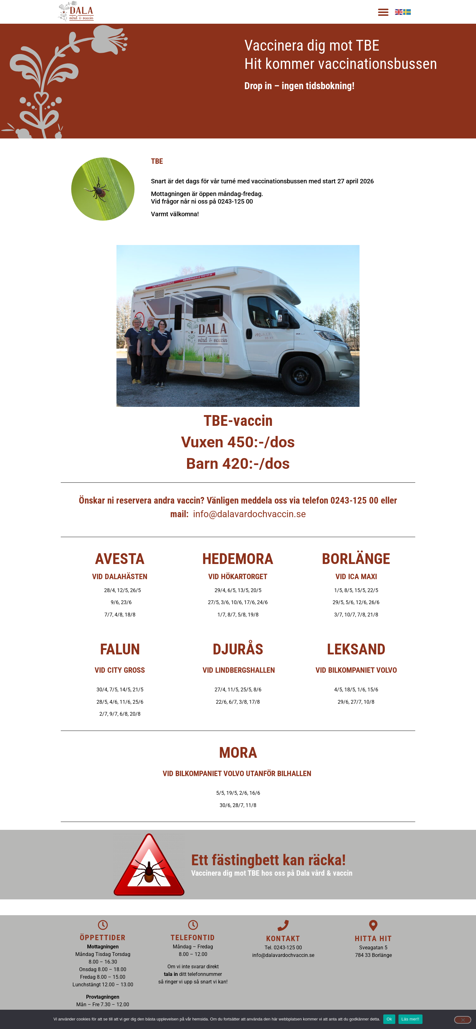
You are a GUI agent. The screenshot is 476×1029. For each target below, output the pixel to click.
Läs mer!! (410, 1019)
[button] (383, 12)
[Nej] (462, 1020)
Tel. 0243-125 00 (283, 948)
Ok (389, 1019)
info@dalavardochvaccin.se (249, 514)
